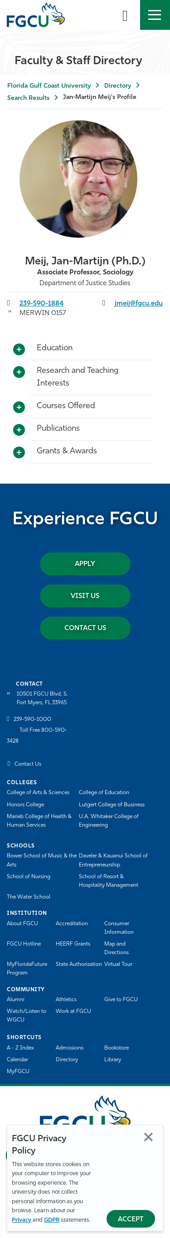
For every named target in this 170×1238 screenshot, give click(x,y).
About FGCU (22, 924)
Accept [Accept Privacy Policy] (131, 1219)
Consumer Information (119, 928)
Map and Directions (116, 948)
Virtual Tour (118, 964)
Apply (85, 564)
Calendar (17, 1060)
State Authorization (79, 964)
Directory (117, 86)
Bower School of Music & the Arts (42, 860)
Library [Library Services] (112, 1060)
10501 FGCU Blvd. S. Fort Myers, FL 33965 (42, 699)
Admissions (69, 1048)
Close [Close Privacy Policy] (148, 1137)
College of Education (104, 793)
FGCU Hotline (24, 944)
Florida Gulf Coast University (49, 86)
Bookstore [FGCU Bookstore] (116, 1048)
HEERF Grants (73, 944)
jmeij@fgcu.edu (139, 304)
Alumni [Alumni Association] (15, 1000)
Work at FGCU (73, 1011)
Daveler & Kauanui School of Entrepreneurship (113, 860)
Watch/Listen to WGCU (26, 1016)
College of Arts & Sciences (38, 793)
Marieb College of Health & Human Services (39, 821)
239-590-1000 (32, 719)
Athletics (66, 1000)
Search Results (28, 98)
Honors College (25, 805)
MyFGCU (18, 1071)
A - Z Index (20, 1048)
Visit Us (85, 596)
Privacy (21, 1220)
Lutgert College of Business (112, 805)
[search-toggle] (125, 15)
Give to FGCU (121, 1000)
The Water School (28, 897)
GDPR (51, 1220)
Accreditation (72, 924)
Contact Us (85, 628)
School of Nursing (28, 877)
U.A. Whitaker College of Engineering (109, 821)
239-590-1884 (41, 304)
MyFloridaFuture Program (27, 969)
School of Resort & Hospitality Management (108, 881)
